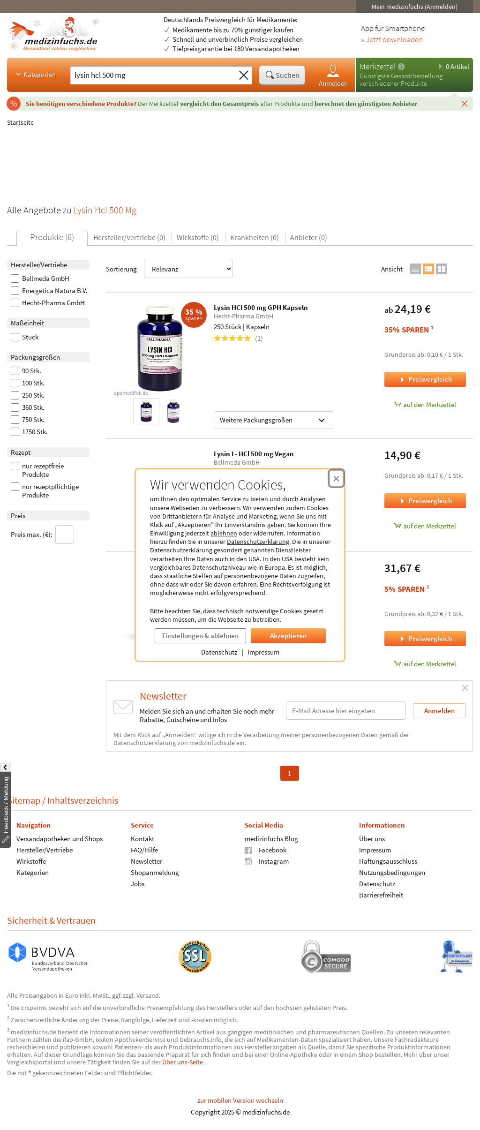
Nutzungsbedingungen (392, 871)
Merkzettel (378, 66)
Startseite (20, 122)
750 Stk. (28, 419)
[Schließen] (464, 103)
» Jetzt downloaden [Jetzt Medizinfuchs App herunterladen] (392, 40)
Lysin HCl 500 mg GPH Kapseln (261, 307)
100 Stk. (28, 383)
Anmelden (333, 75)
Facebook (265, 849)
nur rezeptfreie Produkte (37, 470)
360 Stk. (28, 407)
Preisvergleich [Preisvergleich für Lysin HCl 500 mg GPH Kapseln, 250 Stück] (425, 379)
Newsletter (146, 860)
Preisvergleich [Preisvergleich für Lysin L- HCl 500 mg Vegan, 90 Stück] (425, 500)
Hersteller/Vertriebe (44, 849)
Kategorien (35, 74)
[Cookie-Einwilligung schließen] (336, 478)
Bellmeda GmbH (40, 278)
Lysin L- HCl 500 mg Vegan (254, 454)
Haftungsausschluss (388, 860)
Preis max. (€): (42, 534)
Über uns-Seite (183, 1062)
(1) (238, 338)
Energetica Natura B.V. (49, 290)
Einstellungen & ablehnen (200, 635)
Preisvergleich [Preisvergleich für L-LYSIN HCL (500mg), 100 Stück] (425, 638)
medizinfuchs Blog (271, 838)
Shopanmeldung (155, 871)
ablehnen (223, 533)
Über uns (372, 838)
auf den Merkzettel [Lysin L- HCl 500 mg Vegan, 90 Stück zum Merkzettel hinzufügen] (425, 525)
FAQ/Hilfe (144, 849)
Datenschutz (219, 652)
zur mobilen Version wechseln (240, 1100)
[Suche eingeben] (152, 75)
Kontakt (142, 838)
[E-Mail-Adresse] (346, 710)
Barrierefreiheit (381, 894)
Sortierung (169, 269)
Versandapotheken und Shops (59, 838)
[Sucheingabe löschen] (243, 75)
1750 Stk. (29, 432)
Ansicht (392, 269)
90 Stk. (26, 371)
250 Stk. (28, 395)
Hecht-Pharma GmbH (48, 303)
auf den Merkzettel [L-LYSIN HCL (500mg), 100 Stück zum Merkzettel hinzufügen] (425, 663)
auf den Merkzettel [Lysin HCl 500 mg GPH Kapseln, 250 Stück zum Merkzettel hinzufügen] (425, 404)
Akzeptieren (288, 635)
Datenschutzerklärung (258, 541)
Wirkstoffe (31, 860)
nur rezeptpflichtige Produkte (45, 490)
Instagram (267, 860)
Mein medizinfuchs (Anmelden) (415, 6)
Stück (24, 337)
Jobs (137, 883)
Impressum (263, 652)
